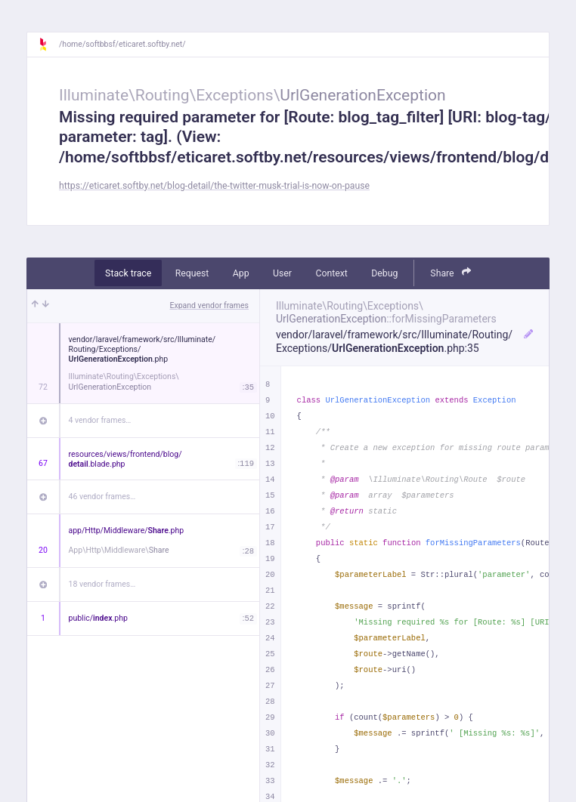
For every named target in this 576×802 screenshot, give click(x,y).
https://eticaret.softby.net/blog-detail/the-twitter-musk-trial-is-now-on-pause (214, 185)
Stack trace (128, 273)
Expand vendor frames (209, 305)
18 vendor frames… (102, 584)
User (282, 273)
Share (450, 272)
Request (192, 273)
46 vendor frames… (102, 496)
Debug (384, 273)
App (241, 273)
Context (331, 273)
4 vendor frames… (100, 420)
